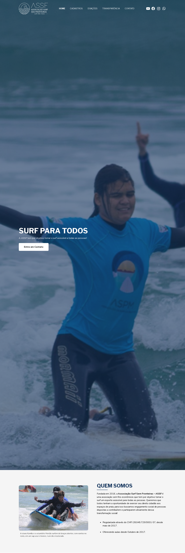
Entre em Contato (33, 247)
